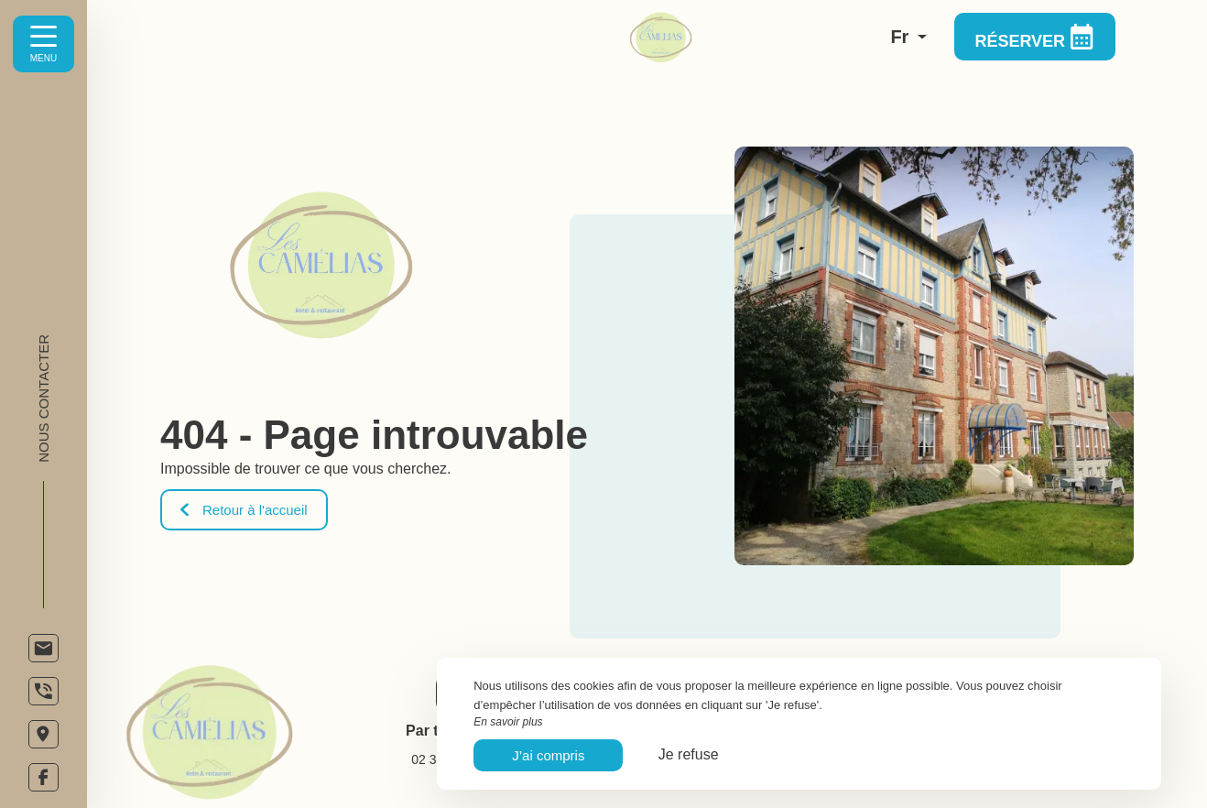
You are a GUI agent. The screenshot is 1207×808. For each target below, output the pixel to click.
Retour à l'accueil (244, 510)
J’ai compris (548, 755)
